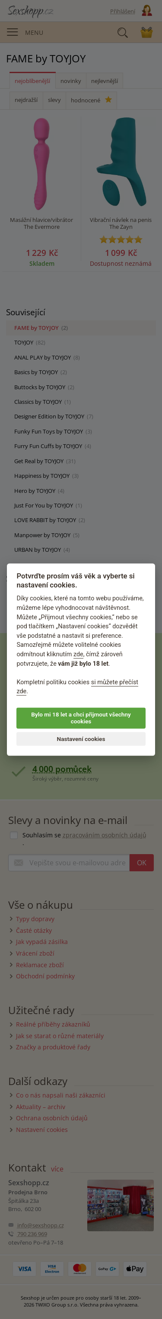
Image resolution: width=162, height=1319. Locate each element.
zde (78, 654)
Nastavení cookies (81, 738)
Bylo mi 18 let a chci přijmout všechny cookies (80, 718)
